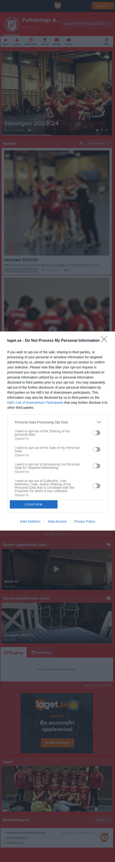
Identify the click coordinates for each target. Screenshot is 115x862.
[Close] (105, 340)
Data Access (57, 521)
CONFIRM (34, 504)
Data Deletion (30, 521)
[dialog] (57, 431)
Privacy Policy (84, 521)
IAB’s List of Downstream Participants (35, 402)
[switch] (96, 432)
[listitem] (57, 422)
